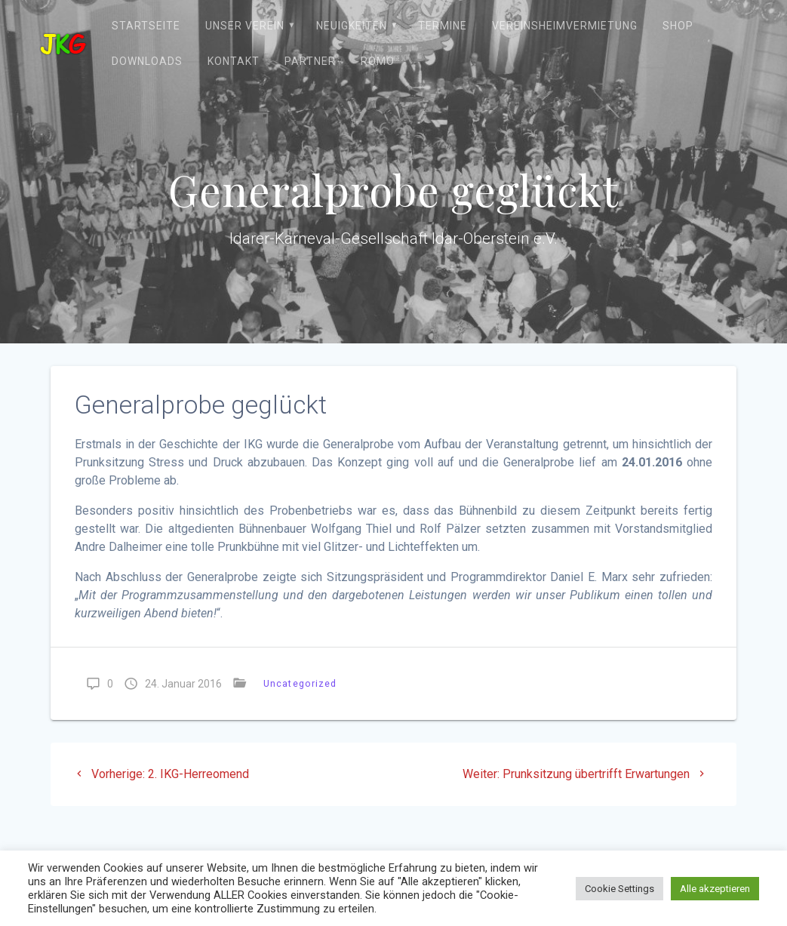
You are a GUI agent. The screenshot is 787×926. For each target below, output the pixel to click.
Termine (442, 26)
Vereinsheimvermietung (565, 26)
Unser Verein (244, 26)
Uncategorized (300, 683)
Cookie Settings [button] (619, 888)
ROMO (378, 61)
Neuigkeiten (351, 26)
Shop (677, 26)
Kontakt (234, 61)
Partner (310, 61)
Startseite (146, 26)
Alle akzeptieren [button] (715, 888)
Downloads (147, 61)
